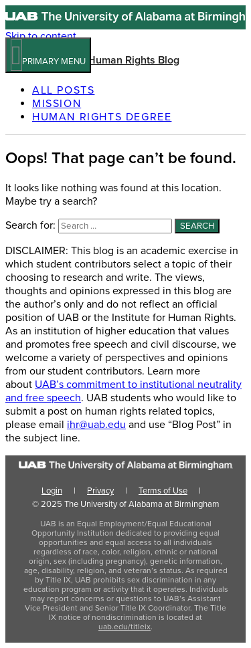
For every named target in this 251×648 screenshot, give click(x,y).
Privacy (100, 490)
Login (51, 490)
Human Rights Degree (101, 117)
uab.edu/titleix (124, 626)
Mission (56, 103)
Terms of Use (163, 490)
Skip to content (40, 36)
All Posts (63, 90)
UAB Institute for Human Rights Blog (92, 60)
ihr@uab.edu (96, 424)
